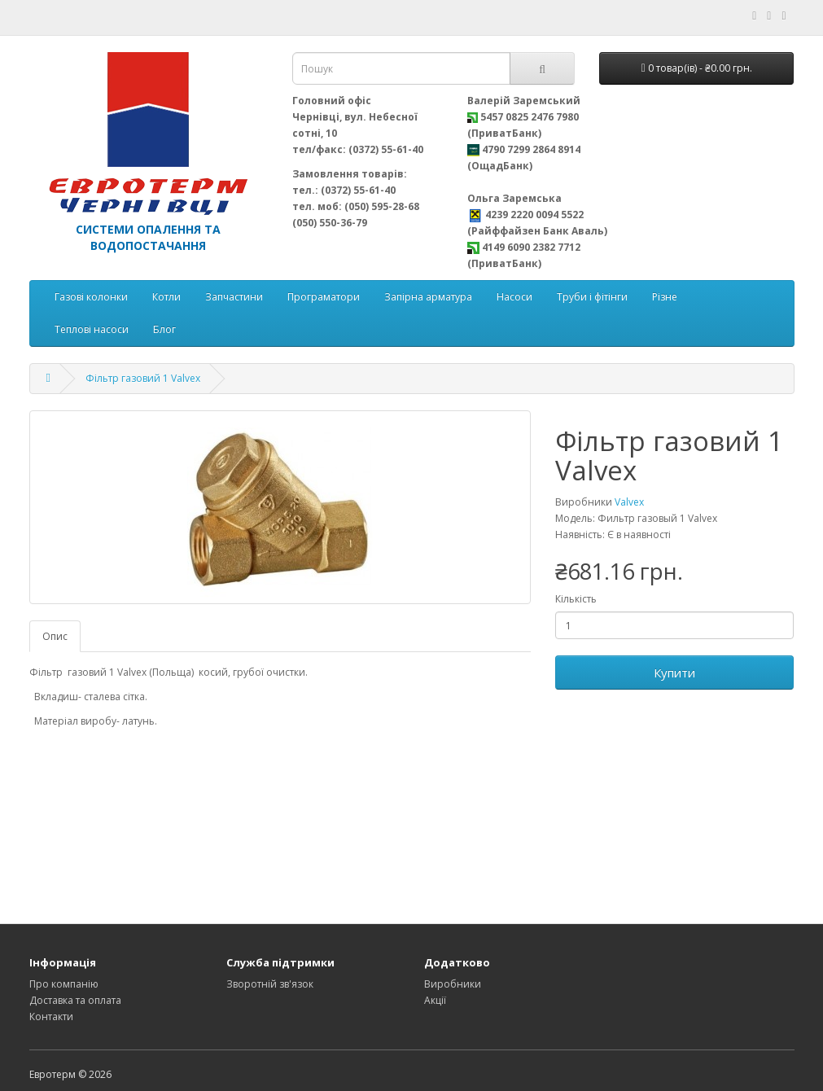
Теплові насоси (92, 329)
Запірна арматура (428, 297)
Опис (55, 636)
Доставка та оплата (75, 1000)
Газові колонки (91, 297)
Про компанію (63, 984)
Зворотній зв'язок (269, 984)
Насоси (514, 297)
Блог (164, 329)
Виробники (452, 984)
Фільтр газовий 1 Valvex (142, 378)
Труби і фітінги (592, 297)
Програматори (323, 297)
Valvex (629, 502)
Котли (166, 297)
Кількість (576, 599)
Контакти (51, 1016)
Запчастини (234, 297)
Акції (435, 1000)
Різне (664, 297)
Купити (674, 672)
